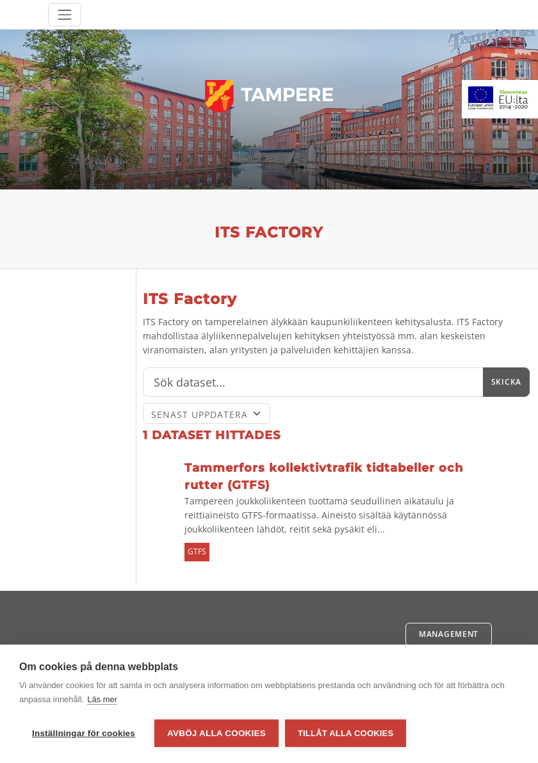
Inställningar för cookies (83, 733)
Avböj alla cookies (216, 733)
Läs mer (102, 699)
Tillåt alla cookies (345, 733)
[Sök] (313, 382)
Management (448, 634)
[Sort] (206, 413)
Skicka (506, 381)
